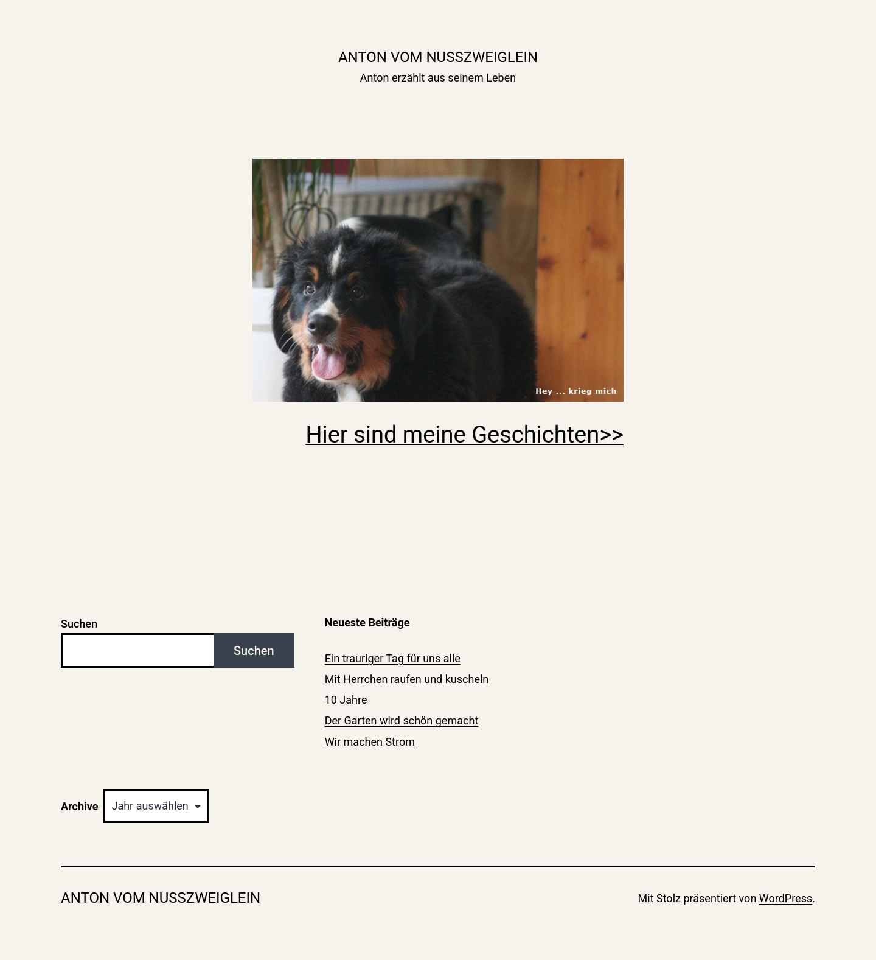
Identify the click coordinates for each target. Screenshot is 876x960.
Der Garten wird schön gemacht (402, 720)
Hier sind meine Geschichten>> (464, 434)
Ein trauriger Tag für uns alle (393, 658)
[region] (438, 280)
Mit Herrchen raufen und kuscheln (407, 679)
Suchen (79, 623)
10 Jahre (346, 699)
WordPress (785, 898)
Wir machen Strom (370, 741)
